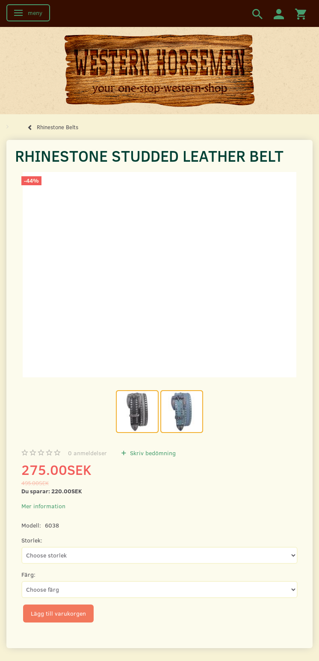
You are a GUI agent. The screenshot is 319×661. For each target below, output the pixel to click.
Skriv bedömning (152, 453)
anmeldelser (87, 453)
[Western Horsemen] (159, 70)
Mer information (43, 506)
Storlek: (31, 540)
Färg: (28, 574)
